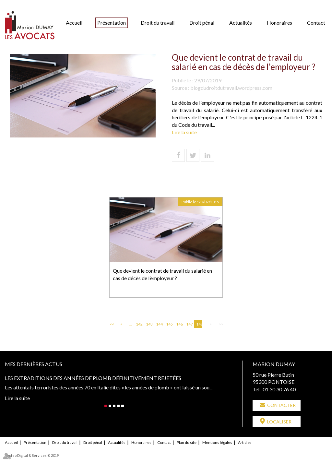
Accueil (74, 22)
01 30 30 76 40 (279, 389)
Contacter (281, 405)
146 (179, 324)
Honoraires (279, 22)
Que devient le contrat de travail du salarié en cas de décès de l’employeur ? (162, 274)
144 (159, 324)
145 (169, 324)
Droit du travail (157, 22)
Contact (316, 22)
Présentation (111, 22)
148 (199, 324)
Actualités (240, 22)
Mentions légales (217, 442)
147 (189, 324)
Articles (245, 442)
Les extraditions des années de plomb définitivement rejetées (93, 378)
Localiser (279, 421)
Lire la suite (184, 132)
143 (149, 324)
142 (139, 324)
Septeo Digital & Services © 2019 (32, 455)
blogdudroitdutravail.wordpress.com (231, 88)
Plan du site (186, 442)
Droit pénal (201, 22)
